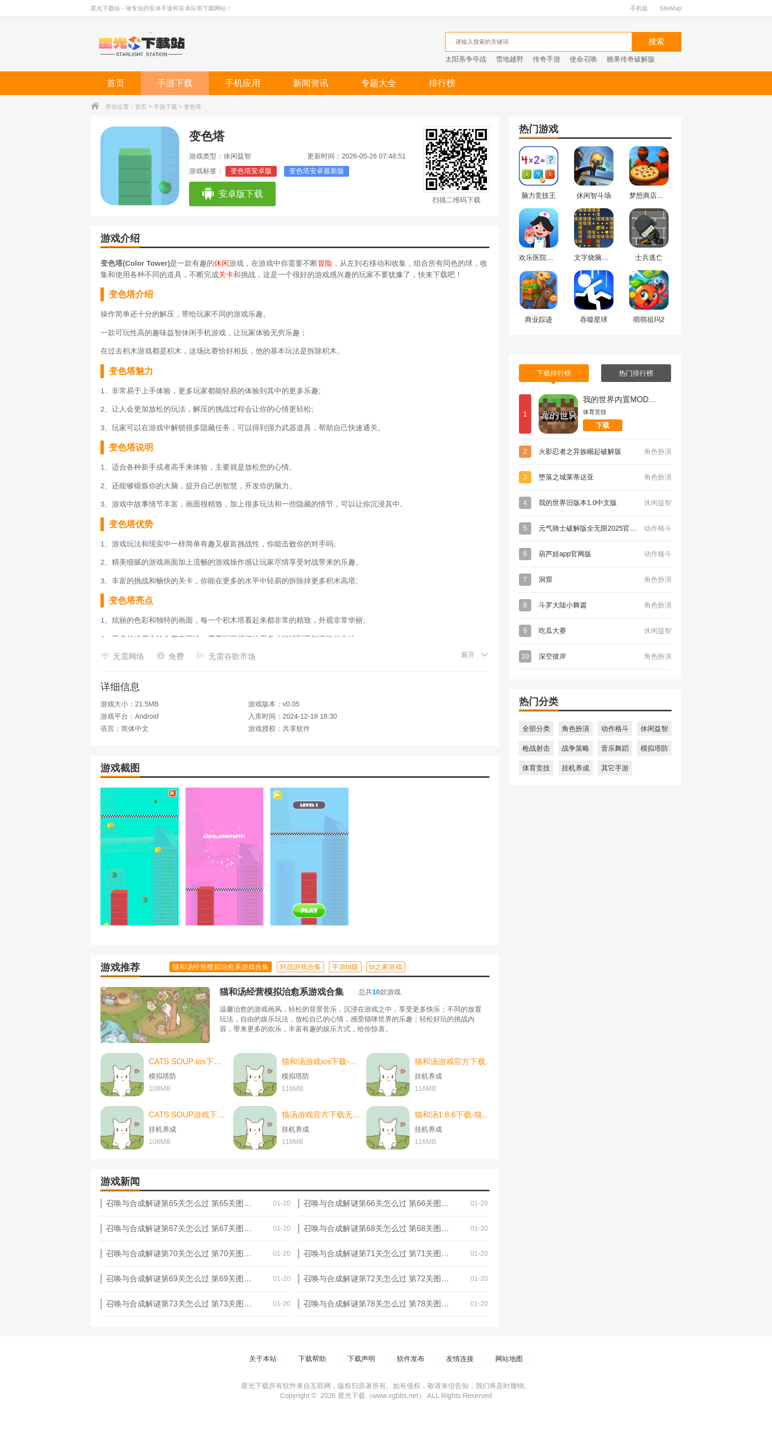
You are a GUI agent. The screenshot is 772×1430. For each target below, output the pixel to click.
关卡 (226, 274)
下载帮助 (312, 1359)
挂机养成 (575, 768)
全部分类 (536, 728)
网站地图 (509, 1359)
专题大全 (378, 83)
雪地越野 (509, 59)
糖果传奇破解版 (631, 59)
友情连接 (460, 1359)
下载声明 (361, 1359)
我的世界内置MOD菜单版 (620, 399)
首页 (116, 83)
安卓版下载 (232, 194)
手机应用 (242, 83)
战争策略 (575, 748)
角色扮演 (575, 728)
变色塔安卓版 (251, 171)
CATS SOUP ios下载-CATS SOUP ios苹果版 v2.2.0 (188, 1061)
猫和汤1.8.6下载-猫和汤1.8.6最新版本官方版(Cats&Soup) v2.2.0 (454, 1115)
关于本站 (263, 1359)
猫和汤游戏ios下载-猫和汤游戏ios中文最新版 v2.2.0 (321, 1061)
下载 (603, 425)
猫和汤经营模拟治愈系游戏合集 (282, 992)
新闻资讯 (310, 83)
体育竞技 (536, 768)
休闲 (221, 263)
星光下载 (351, 1395)
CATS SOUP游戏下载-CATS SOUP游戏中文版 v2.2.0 (188, 1115)
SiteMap (670, 8)
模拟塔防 (654, 748)
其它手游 (615, 768)
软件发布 (410, 1359)
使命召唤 (583, 59)
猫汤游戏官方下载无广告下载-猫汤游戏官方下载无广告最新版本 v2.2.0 (321, 1115)
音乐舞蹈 (615, 748)
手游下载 (175, 83)
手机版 (639, 8)
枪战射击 (536, 748)
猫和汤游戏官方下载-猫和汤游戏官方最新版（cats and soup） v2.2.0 (454, 1061)
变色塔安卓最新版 (316, 171)
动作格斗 (615, 728)
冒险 (325, 263)
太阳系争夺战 (465, 59)
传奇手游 (546, 59)
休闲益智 (654, 728)
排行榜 (442, 83)
